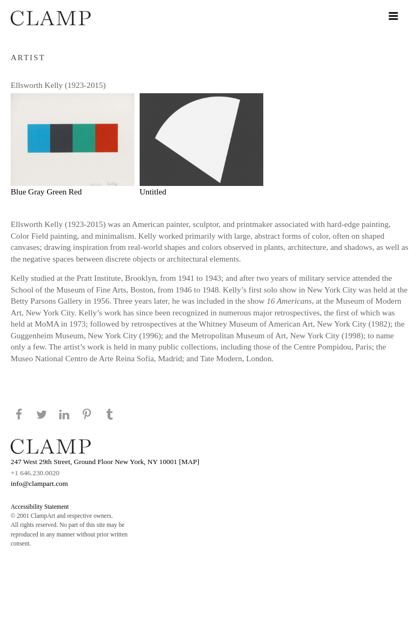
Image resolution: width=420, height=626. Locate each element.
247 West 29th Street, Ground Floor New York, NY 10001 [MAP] (105, 462)
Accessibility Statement (40, 506)
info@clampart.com (39, 483)
